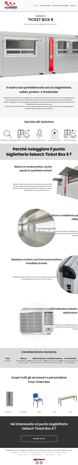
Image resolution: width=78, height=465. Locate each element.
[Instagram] (37, 462)
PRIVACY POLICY (49, 455)
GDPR (59, 455)
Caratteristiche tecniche (39, 352)
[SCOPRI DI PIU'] (39, 438)
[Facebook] (41, 462)
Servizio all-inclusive (39, 122)
